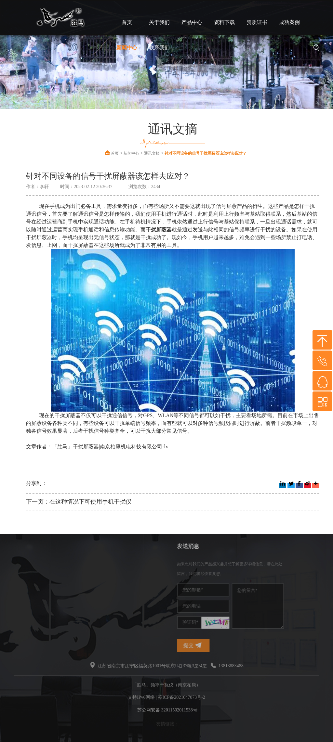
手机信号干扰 (19, 573)
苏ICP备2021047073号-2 (181, 697)
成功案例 (289, 22)
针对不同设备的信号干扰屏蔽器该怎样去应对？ (205, 153)
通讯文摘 (152, 153)
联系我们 (159, 47)
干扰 (10, 593)
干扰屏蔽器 (17, 583)
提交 (226, 645)
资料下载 (224, 22)
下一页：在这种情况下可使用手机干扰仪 (78, 501)
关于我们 (159, 22)
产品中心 (191, 22)
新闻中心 (126, 47)
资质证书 (256, 22)
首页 (127, 22)
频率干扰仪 (17, 563)
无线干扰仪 (17, 602)
